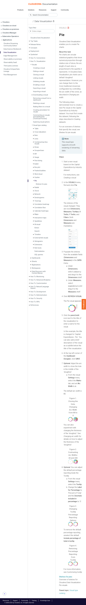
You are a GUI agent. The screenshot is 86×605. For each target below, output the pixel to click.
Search (37, 231)
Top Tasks (34, 41)
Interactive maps (40, 218)
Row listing (38, 160)
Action (36, 228)
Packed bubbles (40, 170)
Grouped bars (39, 150)
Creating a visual (39, 68)
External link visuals (41, 238)
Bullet (36, 164)
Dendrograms (39, 197)
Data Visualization (43, 21)
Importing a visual (39, 91)
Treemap (37, 201)
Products (20, 10)
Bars (36, 135)
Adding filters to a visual (41, 107)
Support (53, 10)
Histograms (38, 241)
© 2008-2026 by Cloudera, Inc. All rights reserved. (19, 602)
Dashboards (36, 258)
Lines (36, 139)
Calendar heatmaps (41, 211)
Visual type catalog (39, 125)
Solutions (31, 10)
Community (65, 10)
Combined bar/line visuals (41, 143)
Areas (36, 147)
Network (37, 194)
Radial (36, 187)
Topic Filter (32, 28)
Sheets (34, 261)
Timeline (37, 234)
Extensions (38, 244)
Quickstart (34, 54)
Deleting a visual (39, 103)
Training (34, 600)
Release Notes (35, 44)
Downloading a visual (40, 95)
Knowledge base (45, 600)
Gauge (36, 157)
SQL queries (38, 254)
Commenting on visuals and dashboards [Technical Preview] (41, 116)
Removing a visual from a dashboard (42, 99)
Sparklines (38, 221)
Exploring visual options (41, 122)
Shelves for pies (41, 184)
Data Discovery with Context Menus (39, 272)
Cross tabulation (40, 132)
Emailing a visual (39, 85)
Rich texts (37, 248)
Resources (42, 10)
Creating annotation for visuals (41, 111)
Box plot (37, 167)
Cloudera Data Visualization (40, 38)
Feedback (84, 304)
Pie (35, 181)
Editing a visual (38, 71)
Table (36, 128)
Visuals (34, 65)
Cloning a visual (38, 75)
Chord (36, 191)
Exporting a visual (39, 88)
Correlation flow (40, 207)
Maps (36, 214)
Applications (36, 265)
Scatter (37, 177)
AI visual (37, 224)
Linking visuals (38, 78)
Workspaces (36, 268)
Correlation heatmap (41, 204)
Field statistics (39, 251)
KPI (35, 154)
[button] (73, 194)
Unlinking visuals (39, 81)
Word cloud (38, 174)
